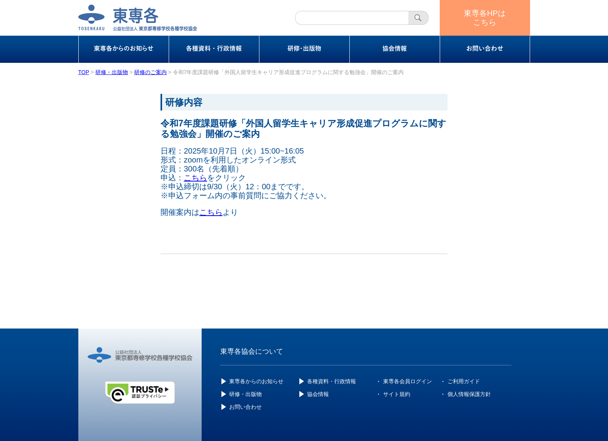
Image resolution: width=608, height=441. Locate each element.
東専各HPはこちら (485, 17)
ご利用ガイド (463, 381)
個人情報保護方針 (469, 394)
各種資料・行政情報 (331, 381)
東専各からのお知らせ (256, 381)
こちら (195, 177)
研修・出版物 (245, 394)
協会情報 (318, 394)
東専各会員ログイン (407, 381)
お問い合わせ (245, 407)
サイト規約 (396, 394)
